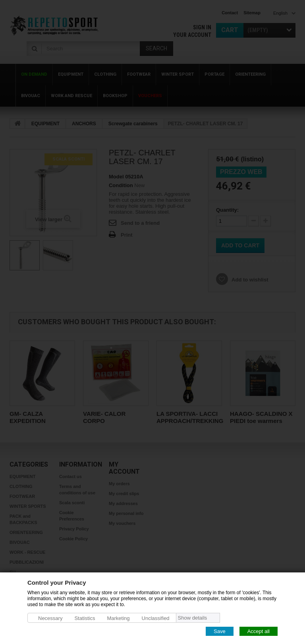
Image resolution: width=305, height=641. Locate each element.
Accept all (258, 631)
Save (220, 631)
